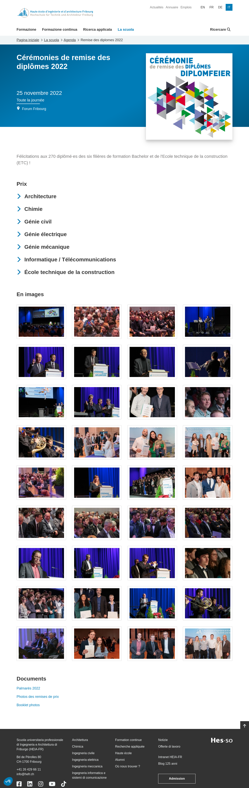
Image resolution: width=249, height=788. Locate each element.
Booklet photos (29, 705)
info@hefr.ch (25, 774)
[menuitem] (156, 7)
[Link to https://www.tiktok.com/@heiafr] (63, 784)
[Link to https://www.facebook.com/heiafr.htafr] (19, 784)
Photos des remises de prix (38, 697)
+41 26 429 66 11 (29, 769)
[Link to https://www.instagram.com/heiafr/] (40, 784)
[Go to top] (244, 726)
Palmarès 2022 (28, 688)
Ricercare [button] (220, 29)
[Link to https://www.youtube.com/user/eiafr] (52, 784)
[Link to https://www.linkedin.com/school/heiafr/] (29, 784)
